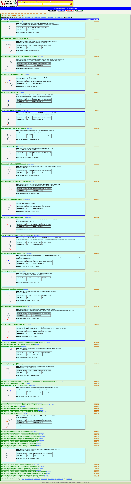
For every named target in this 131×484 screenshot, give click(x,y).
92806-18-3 (96, 471)
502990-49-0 (96, 128)
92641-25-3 (96, 217)
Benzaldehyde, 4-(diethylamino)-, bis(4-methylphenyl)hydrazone (19, 441)
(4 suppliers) (23, 271)
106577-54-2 (96, 475)
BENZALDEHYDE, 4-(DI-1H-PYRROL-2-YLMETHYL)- (15, 385)
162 (28, 17)
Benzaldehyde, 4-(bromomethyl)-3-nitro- (12, 74)
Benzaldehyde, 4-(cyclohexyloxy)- (10, 271)
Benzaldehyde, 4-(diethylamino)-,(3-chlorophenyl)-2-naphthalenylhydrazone (22, 477)
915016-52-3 (96, 324)
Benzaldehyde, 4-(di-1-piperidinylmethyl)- (12, 383)
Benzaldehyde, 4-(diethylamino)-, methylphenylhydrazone (17, 464)
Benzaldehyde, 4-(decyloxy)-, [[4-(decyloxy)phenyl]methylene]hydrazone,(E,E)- (23, 342)
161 (26, 17)
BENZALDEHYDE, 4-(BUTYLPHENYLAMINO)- (14, 128)
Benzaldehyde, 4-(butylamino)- (9, 92)
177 (62, 17)
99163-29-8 (96, 342)
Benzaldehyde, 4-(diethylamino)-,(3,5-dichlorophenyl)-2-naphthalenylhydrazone (23, 473)
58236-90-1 (96, 271)
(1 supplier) (31, 38)
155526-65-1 (96, 74)
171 (49, 17)
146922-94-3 (96, 306)
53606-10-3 (96, 146)
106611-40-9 (96, 446)
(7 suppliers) (28, 253)
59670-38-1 (96, 464)
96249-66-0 (96, 411)
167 (39, 17)
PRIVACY (66, 482)
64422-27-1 (96, 413)
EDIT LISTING (72, 482)
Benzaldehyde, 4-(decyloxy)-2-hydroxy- (12, 364)
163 (30, 17)
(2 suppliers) (26, 74)
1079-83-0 (97, 110)
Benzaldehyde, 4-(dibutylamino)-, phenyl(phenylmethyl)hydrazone (19, 410)
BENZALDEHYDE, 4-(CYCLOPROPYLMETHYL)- (14, 306)
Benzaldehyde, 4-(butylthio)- (9, 146)
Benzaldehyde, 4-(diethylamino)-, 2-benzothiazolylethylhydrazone (19, 438)
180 (70, 17)
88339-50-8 (96, 163)
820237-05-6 (96, 235)
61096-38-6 (96, 344)
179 (68, 17)
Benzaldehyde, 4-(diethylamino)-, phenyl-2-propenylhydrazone (18, 470)
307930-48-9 (96, 385)
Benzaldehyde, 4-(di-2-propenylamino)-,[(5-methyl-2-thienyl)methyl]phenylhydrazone (25, 404)
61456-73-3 (96, 383)
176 (60, 17)
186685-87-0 (96, 21)
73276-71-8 (96, 468)
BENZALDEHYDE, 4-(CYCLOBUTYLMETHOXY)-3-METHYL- (17, 235)
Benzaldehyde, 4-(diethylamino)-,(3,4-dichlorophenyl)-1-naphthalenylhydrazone (23, 471)
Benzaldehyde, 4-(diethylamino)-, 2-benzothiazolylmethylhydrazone (20, 440)
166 (37, 17)
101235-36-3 (96, 438)
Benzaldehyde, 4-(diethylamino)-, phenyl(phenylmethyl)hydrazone (19, 468)
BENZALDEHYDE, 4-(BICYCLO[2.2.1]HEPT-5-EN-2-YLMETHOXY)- (19, 56)
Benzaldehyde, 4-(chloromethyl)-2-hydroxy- (13, 217)
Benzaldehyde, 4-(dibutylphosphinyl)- (11, 413)
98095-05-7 (96, 476)
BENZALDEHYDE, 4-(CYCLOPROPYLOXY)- (13, 324)
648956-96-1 (96, 181)
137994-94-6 (96, 431)
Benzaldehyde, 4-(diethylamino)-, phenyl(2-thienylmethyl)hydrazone (20, 466)
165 (35, 17)
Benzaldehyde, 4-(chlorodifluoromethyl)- (12, 199)
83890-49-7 (96, 445)
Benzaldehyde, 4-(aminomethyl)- (10, 21)
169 (44, 17)
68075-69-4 (96, 363)
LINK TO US (86, 482)
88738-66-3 (96, 433)
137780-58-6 (96, 199)
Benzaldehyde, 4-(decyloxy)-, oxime (11, 346)
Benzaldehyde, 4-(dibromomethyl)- (11, 406)
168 (42, 17)
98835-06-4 (96, 470)
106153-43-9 (96, 440)
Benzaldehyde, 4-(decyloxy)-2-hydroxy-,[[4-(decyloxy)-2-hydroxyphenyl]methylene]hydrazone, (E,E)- (29, 381)
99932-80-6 (96, 403)
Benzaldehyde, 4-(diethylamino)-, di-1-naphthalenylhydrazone (18, 443)
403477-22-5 (96, 38)
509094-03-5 (96, 253)
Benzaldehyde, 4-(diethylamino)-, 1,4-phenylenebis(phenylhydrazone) (20, 436)
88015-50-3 (96, 289)
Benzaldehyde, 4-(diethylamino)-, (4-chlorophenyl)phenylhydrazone (20, 433)
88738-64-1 (96, 473)
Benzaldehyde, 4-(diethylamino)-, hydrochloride (14, 447)
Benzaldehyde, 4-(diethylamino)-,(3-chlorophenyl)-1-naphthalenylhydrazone (22, 475)
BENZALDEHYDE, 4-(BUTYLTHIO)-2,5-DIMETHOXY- (15, 181)
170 (46, 17)
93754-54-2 (96, 441)
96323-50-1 (96, 408)
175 (58, 17)
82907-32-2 (96, 436)
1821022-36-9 (96, 406)
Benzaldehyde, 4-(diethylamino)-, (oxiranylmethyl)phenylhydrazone (20, 434)
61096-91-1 (96, 346)
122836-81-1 (96, 466)
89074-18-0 (96, 92)
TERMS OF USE (59, 482)
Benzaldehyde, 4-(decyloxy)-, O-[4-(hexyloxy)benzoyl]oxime (18, 344)
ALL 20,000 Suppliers (72, 8)
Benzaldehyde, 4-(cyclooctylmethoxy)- (12, 289)
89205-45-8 (96, 410)
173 (53, 17)
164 (32, 17)
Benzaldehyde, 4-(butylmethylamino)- (11, 110)
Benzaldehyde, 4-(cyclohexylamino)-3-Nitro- (13, 253)
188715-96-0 (96, 434)
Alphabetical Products (59, 8)
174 (55, 17)
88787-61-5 (96, 381)
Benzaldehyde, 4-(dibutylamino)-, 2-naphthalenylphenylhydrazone (19, 408)
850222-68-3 (96, 56)
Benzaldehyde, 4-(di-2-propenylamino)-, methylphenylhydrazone (19, 403)
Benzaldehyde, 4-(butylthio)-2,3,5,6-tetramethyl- (14, 164)
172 (51, 17)
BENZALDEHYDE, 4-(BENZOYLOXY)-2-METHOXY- (15, 39)
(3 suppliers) (25, 110)
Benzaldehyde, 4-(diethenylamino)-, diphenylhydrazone (16, 431)
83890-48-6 (96, 443)
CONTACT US (80, 482)
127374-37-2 (96, 404)
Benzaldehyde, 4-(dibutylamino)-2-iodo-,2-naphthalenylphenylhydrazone (21, 411)
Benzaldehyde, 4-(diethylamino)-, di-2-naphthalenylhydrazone (18, 445)
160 (23, 17)
